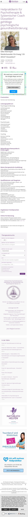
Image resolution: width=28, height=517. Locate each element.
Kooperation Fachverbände (7, 484)
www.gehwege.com (10, 63)
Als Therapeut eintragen (8, 482)
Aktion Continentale (18, 484)
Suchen (22, 273)
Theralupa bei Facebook (19, 482)
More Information (13, 87)
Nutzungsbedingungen (5, 483)
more (22, 509)
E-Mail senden (9, 61)
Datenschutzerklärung (16, 483)
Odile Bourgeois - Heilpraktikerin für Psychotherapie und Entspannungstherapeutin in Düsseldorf (13, 355)
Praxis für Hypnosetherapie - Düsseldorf (12, 368)
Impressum (24, 483)
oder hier (22, 220)
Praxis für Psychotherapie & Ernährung (11, 343)
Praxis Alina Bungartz (7, 372)
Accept (13, 91)
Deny (5, 509)
